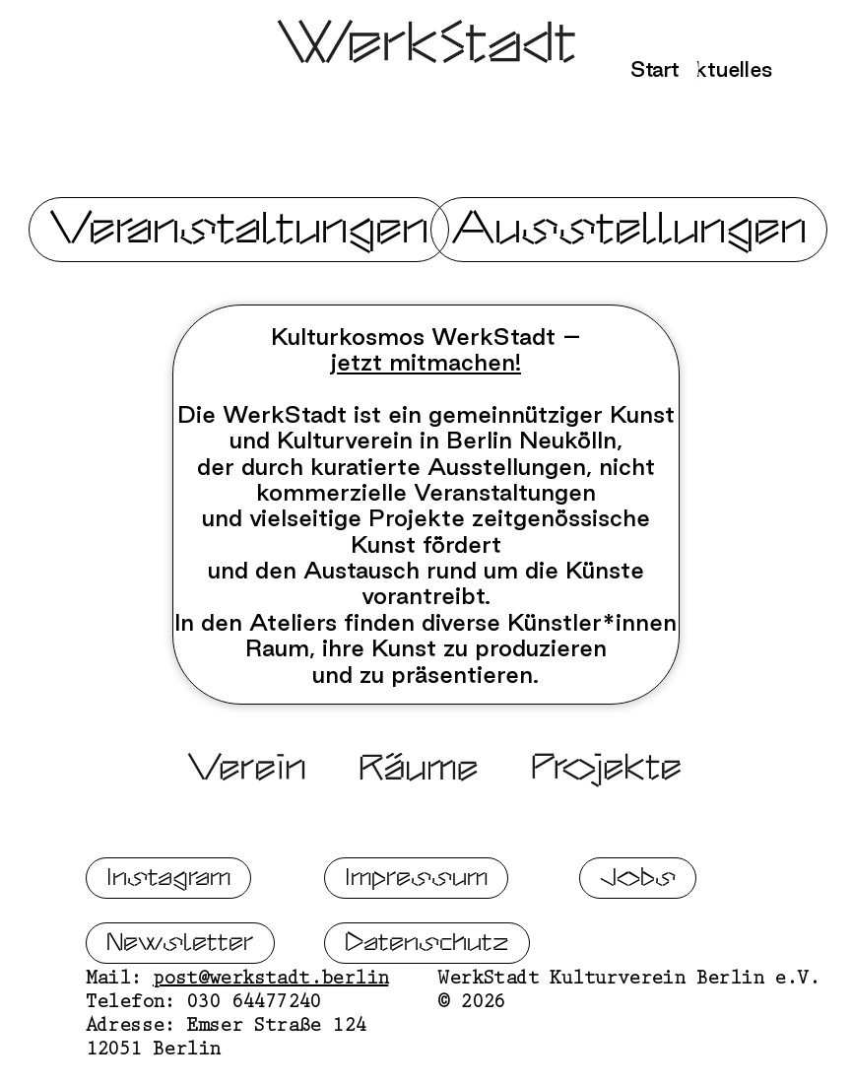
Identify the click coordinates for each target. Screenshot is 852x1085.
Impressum (416, 928)
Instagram (168, 928)
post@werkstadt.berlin (270, 1032)
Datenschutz (427, 994)
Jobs (638, 928)
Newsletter (180, 994)
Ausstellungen (629, 229)
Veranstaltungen (238, 229)
